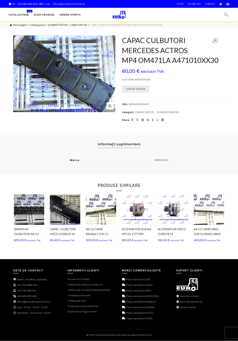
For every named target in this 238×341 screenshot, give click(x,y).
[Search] (226, 14)
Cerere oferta (188, 307)
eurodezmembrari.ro (139, 335)
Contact (210, 4)
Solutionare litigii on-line (81, 311)
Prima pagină (20, 25)
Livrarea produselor (79, 295)
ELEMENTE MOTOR (57, 25)
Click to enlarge (110, 106)
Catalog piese (37, 25)
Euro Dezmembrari (191, 302)
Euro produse (44, 14)
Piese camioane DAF (138, 279)
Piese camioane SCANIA (140, 307)
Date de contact (189, 296)
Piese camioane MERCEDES (142, 296)
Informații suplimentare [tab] (119, 144)
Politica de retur (77, 301)
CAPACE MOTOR (78, 25)
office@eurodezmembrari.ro (69, 4)
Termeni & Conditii (78, 279)
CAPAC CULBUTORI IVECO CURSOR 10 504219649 (62, 234)
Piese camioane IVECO (139, 285)
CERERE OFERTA (136, 89)
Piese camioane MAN (138, 290)
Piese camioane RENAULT (141, 302)
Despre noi (194, 4)
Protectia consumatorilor (82, 306)
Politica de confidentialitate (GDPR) (88, 290)
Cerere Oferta (70, 14)
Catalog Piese (20, 13)
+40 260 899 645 (27, 4)
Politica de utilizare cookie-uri (85, 284)
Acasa (180, 4)
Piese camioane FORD (139, 318)
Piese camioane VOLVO (139, 313)
